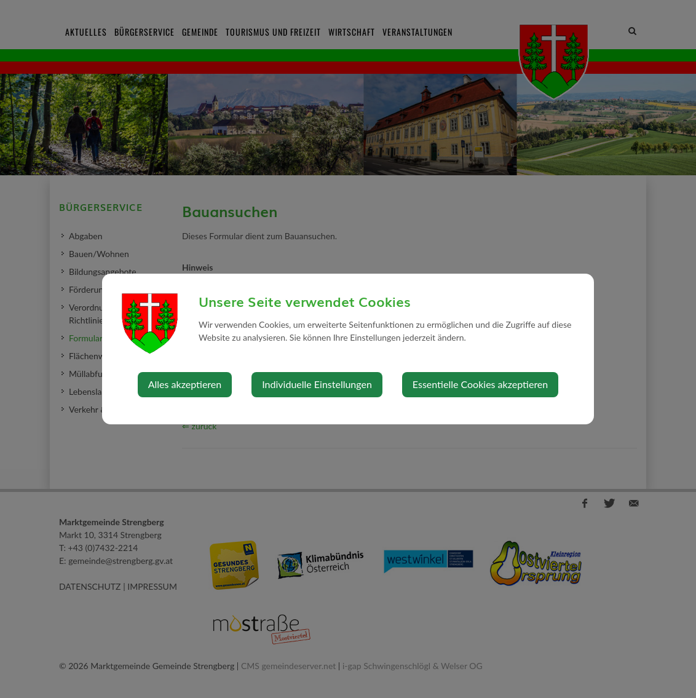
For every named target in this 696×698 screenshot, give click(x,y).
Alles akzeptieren (184, 384)
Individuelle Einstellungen (317, 384)
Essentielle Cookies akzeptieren (480, 384)
